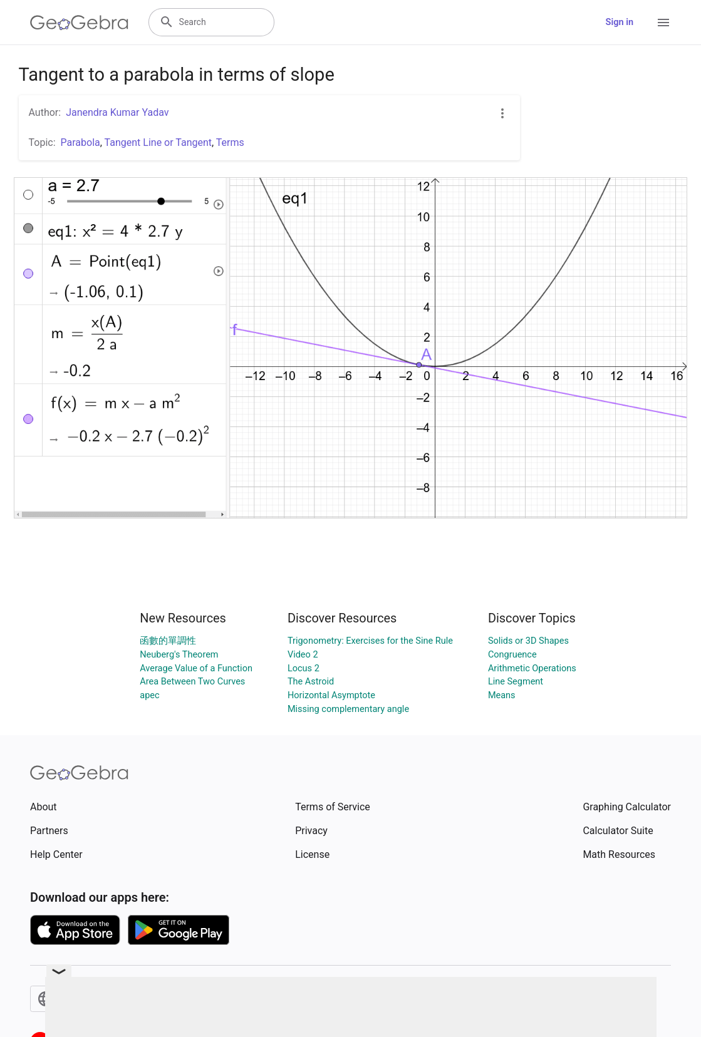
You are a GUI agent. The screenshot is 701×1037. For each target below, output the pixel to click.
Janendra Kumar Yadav (117, 112)
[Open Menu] (663, 22)
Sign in (619, 22)
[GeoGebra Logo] (79, 22)
